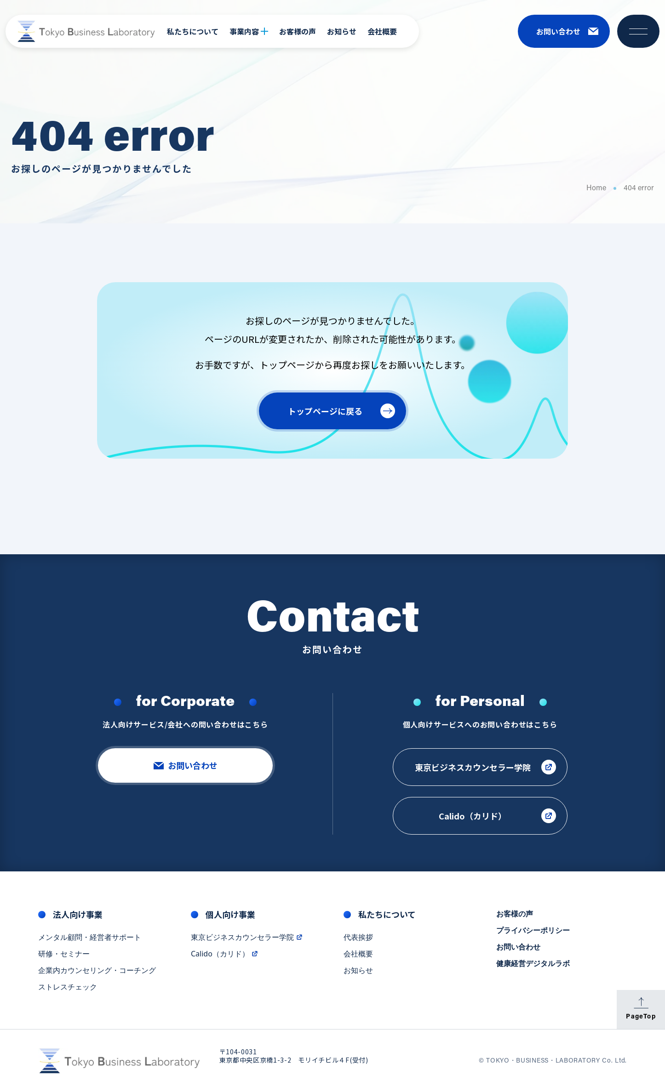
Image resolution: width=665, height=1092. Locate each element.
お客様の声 (297, 31)
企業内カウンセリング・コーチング (97, 971)
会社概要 (382, 31)
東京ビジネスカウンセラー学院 (247, 938)
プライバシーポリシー (533, 931)
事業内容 (248, 31)
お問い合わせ (518, 947)
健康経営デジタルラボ (533, 964)
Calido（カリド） (224, 954)
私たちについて (192, 31)
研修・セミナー (64, 954)
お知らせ (341, 31)
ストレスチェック (67, 987)
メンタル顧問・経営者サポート (89, 938)
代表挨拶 (358, 938)
